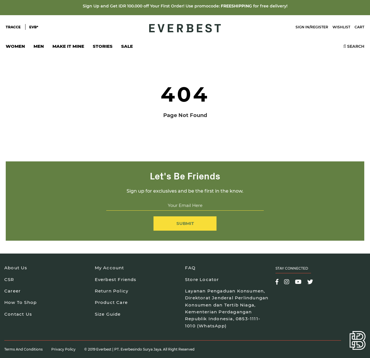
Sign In (302, 27)
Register (319, 27)
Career (12, 291)
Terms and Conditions (23, 349)
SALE (127, 46)
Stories (103, 46)
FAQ (190, 267)
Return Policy (112, 291)
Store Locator (202, 279)
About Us (15, 267)
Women (15, 47)
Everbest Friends (116, 279)
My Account (109, 267)
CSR (9, 279)
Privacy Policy (63, 349)
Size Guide (108, 314)
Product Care (111, 302)
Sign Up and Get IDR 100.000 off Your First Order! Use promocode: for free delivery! (185, 6)
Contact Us (18, 314)
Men (39, 47)
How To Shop (20, 302)
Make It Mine (68, 47)
